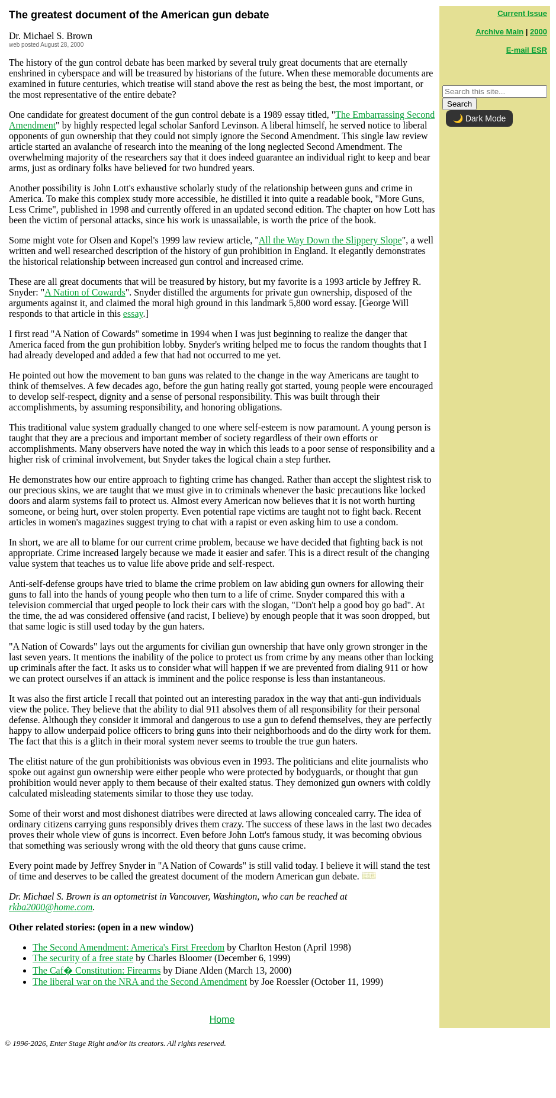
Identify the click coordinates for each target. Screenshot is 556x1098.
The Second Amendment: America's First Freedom (128, 947)
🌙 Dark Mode (479, 118)
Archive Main (499, 31)
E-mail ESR (526, 50)
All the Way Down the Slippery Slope (330, 240)
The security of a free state (83, 958)
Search (459, 103)
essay (133, 314)
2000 (538, 31)
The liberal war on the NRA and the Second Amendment (140, 982)
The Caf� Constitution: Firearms (96, 970)
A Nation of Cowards (84, 292)
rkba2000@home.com (50, 907)
